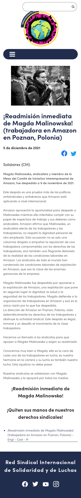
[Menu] (12, 54)
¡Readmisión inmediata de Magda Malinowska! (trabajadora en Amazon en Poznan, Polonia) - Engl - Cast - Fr (41, 434)
